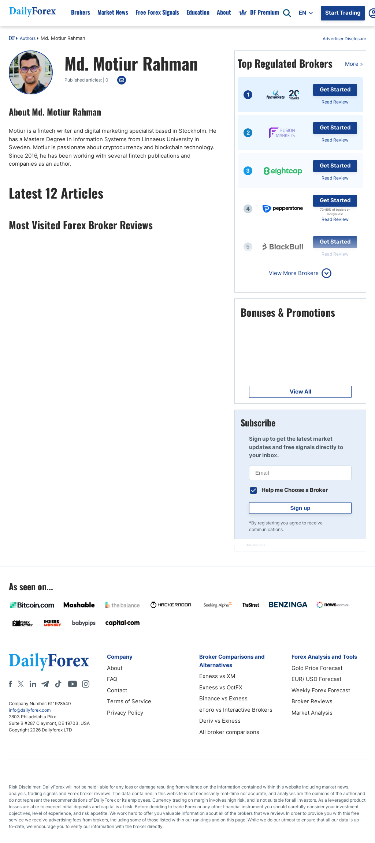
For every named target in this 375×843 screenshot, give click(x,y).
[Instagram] (85, 684)
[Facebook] (10, 684)
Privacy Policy (125, 712)
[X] (20, 684)
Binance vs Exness (223, 698)
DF (12, 38)
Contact (117, 690)
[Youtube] (72, 684)
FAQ (112, 678)
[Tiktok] (58, 684)
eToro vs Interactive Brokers (235, 709)
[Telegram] (45, 684)
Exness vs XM (217, 676)
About (114, 668)
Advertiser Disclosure (344, 38)
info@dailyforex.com (30, 710)
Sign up (300, 508)
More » (354, 63)
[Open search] (287, 13)
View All (300, 391)
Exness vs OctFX (220, 687)
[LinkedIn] (32, 684)
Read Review (335, 102)
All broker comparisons (229, 732)
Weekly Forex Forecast (321, 690)
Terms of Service (129, 701)
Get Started (335, 89)
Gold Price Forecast (317, 668)
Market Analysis (312, 712)
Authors (28, 38)
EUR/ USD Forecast (316, 678)
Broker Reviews (312, 701)
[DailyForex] (49, 662)
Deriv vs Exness (220, 720)
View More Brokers (294, 273)
